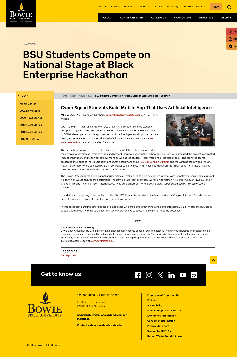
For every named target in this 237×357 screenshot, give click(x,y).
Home (65, 96)
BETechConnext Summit (155, 161)
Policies (152, 300)
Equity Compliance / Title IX (164, 310)
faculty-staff (68, 255)
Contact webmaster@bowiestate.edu (99, 325)
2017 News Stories (30, 139)
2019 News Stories (31, 125)
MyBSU (144, 6)
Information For (194, 6)
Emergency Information (161, 316)
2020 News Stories (31, 118)
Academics (158, 17)
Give (216, 6)
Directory (172, 6)
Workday (100, 6)
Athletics (206, 17)
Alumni (226, 17)
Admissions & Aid (131, 17)
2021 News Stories (31, 111)
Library (158, 6)
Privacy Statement (158, 326)
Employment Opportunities (163, 295)
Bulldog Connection (123, 6)
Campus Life (182, 17)
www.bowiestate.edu (102, 240)
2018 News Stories (31, 132)
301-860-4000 (86, 295)
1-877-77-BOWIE (109, 295)
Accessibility (154, 305)
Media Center (28, 104)
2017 (25, 95)
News (83, 96)
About (107, 17)
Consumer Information (161, 321)
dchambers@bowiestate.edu (123, 115)
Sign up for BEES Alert (160, 331)
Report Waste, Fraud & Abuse (164, 336)
